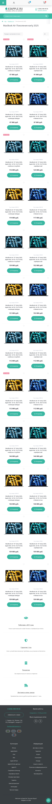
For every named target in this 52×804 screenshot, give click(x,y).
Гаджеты (14, 780)
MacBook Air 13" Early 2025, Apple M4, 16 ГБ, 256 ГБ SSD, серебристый (38, 68)
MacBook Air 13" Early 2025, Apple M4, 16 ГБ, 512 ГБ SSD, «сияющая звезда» (14, 212)
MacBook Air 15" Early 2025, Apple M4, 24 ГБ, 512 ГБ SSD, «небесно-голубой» (14, 546)
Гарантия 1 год (26, 647)
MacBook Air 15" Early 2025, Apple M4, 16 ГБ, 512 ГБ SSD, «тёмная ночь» (38, 498)
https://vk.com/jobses (36, 721)
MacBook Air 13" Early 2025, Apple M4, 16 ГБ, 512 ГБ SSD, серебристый (38, 164)
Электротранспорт (14, 783)
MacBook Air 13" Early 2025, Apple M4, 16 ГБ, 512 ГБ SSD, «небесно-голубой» (14, 164)
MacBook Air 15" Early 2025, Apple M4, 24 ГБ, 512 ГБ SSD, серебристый (38, 546)
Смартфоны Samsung (14, 770)
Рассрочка (26, 670)
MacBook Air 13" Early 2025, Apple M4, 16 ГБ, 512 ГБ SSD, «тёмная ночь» (38, 212)
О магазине (38, 757)
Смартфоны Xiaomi (14, 774)
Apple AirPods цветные (14, 764)
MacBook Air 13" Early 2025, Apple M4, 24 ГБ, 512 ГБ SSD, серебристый (38, 259)
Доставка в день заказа (26, 693)
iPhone (14, 748)
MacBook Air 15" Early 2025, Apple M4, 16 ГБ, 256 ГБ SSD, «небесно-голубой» (14, 355)
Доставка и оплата (38, 748)
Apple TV (14, 767)
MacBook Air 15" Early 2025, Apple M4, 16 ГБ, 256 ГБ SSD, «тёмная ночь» (38, 402)
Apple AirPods (14, 761)
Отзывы (38, 761)
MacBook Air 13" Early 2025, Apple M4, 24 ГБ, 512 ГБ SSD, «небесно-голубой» (14, 259)
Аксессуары (14, 786)
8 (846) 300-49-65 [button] (14, 709)
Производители (38, 774)
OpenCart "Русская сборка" (29, 798)
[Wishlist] (29, 2)
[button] (43, 9)
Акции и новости (38, 764)
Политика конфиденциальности (38, 767)
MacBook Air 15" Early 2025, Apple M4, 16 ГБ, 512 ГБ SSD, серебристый (38, 450)
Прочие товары (14, 790)
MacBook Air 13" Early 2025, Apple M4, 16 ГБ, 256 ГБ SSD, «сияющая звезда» (14, 116)
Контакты (38, 770)
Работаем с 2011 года (26, 625)
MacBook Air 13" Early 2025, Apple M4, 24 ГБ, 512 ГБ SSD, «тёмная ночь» (38, 307)
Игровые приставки (13, 777)
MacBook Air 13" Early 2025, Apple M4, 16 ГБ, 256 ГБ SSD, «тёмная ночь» (38, 116)
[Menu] (3, 2)
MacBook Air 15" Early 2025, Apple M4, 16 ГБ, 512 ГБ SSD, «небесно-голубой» (14, 450)
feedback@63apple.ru (14, 726)
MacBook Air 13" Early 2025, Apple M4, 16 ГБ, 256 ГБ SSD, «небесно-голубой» (14, 68)
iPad (14, 754)
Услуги (38, 754)
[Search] (46, 16)
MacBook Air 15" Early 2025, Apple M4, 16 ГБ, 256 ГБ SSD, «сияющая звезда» (14, 402)
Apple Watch (14, 751)
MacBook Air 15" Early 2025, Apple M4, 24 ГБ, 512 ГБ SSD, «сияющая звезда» (14, 593)
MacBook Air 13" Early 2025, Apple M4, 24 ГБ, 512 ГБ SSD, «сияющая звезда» (14, 307)
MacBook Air (11, 21)
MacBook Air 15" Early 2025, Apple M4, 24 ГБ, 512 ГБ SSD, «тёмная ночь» (38, 593)
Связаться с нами (14, 715)
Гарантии (38, 751)
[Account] (14, 2)
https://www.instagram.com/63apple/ (40, 721)
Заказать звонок (42, 10)
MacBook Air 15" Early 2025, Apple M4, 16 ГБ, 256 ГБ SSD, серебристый (38, 355)
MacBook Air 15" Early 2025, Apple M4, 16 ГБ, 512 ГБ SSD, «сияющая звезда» (14, 498)
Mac (5, 21)
